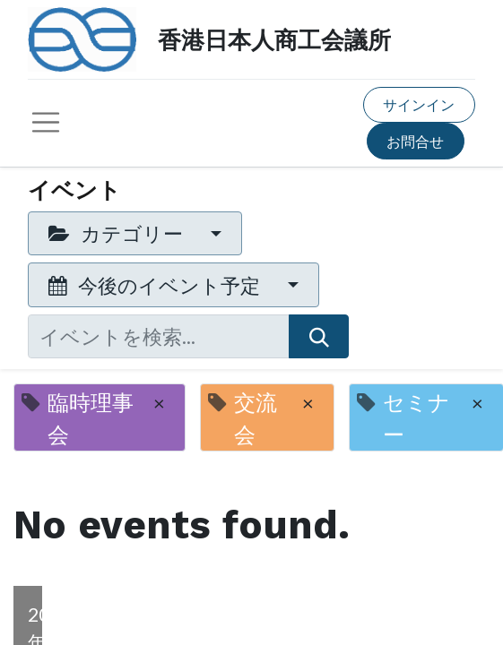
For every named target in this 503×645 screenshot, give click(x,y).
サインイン (419, 104)
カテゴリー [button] (117, 233)
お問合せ (415, 141)
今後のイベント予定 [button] (156, 285)
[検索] (319, 336)
